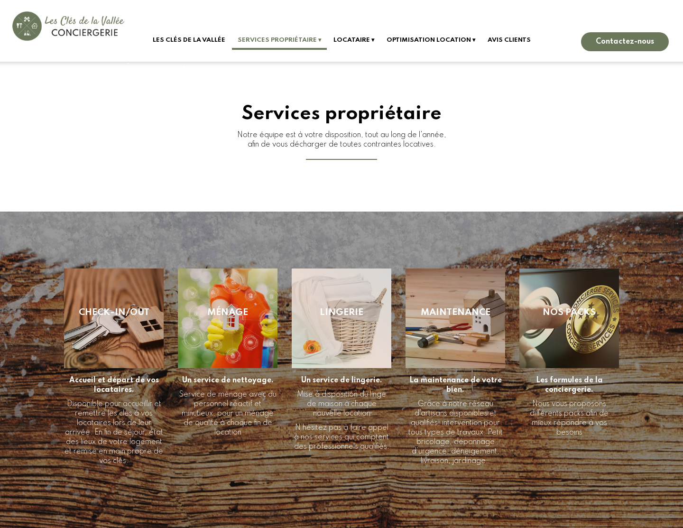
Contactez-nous (625, 42)
